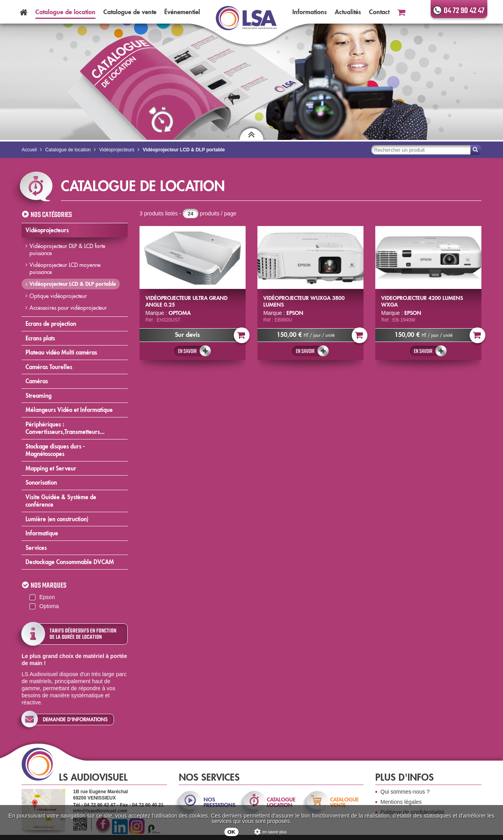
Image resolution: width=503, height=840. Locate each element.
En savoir (187, 351)
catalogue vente (344, 802)
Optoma (49, 606)
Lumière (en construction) (57, 519)
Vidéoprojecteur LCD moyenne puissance (65, 268)
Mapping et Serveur (51, 468)
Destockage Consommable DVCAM (70, 562)
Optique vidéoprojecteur (58, 296)
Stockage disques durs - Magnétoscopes (55, 450)
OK (231, 832)
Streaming (38, 395)
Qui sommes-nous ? (405, 791)
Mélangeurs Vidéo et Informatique (69, 410)
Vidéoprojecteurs (47, 230)
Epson (47, 597)
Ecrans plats (40, 338)
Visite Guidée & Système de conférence (61, 501)
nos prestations (219, 802)
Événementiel (182, 12)
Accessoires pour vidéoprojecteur (68, 307)
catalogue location (281, 802)
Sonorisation (41, 482)
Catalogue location (65, 12)
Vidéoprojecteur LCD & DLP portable (72, 283)
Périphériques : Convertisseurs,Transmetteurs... (65, 428)
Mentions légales (401, 802)
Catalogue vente (129, 12)
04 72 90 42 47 (464, 11)
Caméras (37, 381)
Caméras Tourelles (49, 367)
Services (36, 547)
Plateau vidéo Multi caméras (61, 352)
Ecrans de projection (51, 323)
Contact (379, 12)
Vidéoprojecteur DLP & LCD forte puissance (67, 250)
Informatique (42, 533)
